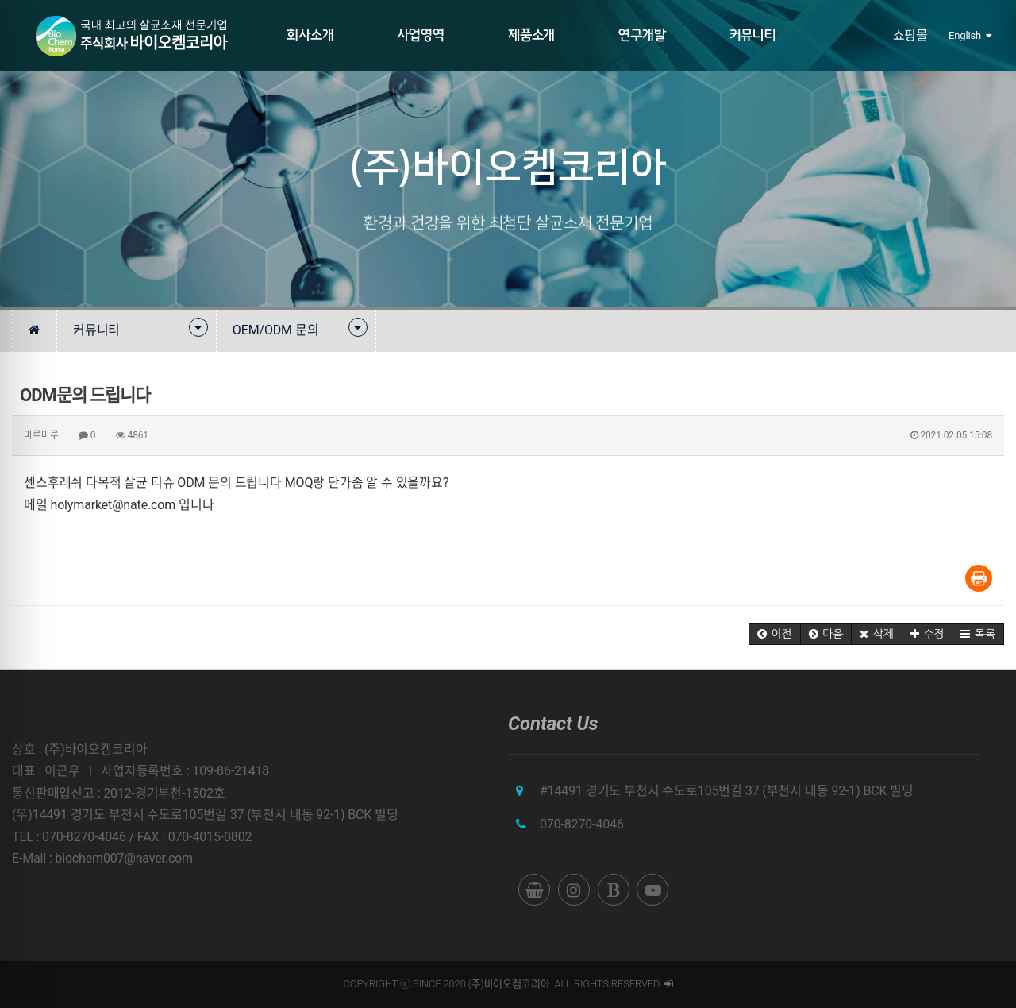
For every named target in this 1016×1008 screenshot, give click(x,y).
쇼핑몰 (911, 35)
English (970, 35)
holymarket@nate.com (113, 504)
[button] (775, 634)
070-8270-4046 (582, 824)
